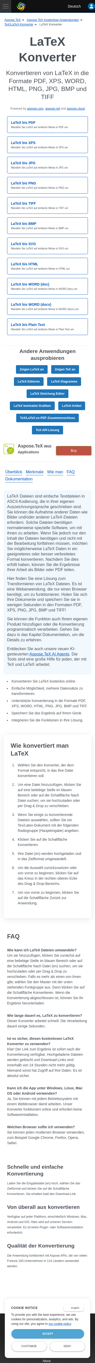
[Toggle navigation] (5, 6)
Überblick (13, 472)
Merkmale (35, 472)
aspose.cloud (76, 108)
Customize (29, 1346)
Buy (74, 451)
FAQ (71, 472)
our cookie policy (60, 1324)
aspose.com (35, 108)
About (46, 1361)
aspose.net (52, 108)
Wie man (55, 472)
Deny (67, 1346)
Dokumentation (19, 479)
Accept (47, 1333)
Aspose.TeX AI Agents (49, 654)
